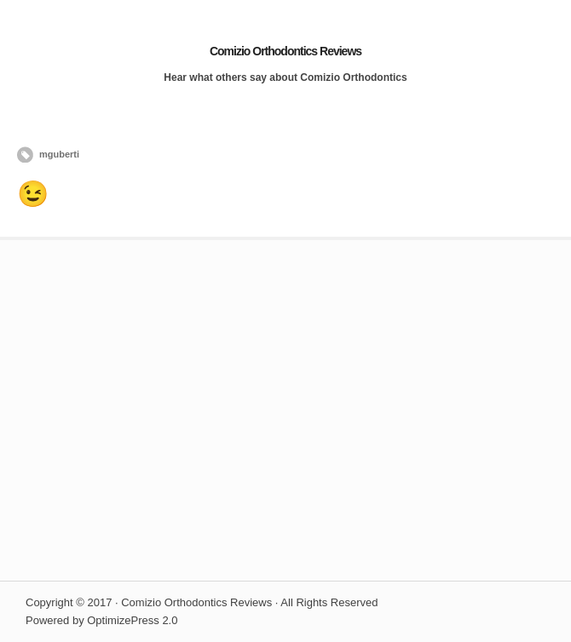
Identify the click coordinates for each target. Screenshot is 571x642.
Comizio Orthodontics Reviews (285, 51)
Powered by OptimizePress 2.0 (101, 620)
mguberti (59, 154)
